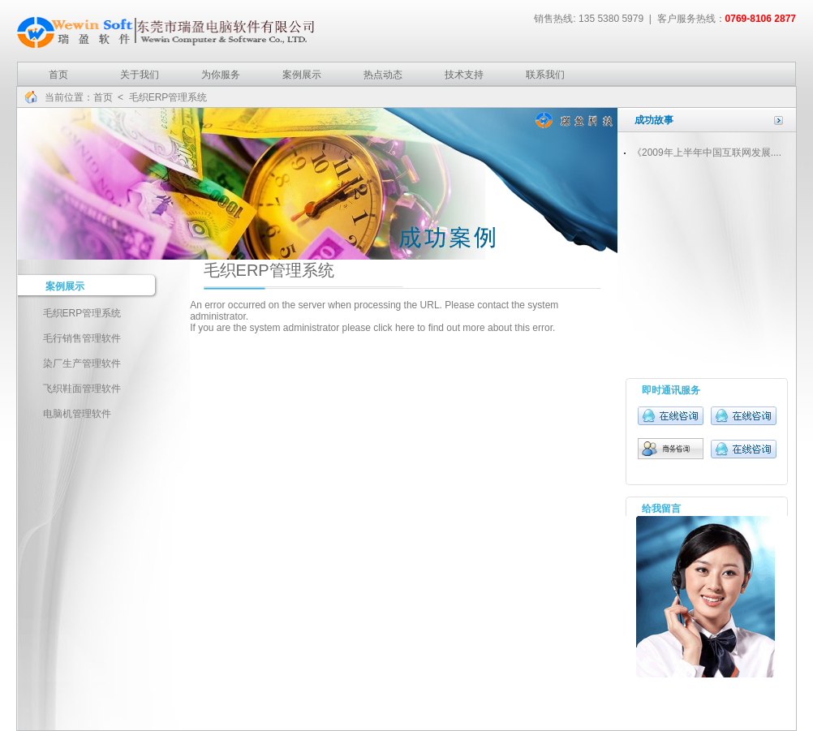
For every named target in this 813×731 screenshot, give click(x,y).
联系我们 (545, 74)
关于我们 (139, 74)
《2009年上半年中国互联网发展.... (706, 152)
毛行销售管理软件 (82, 338)
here (405, 327)
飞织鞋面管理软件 (82, 388)
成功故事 (653, 120)
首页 (58, 74)
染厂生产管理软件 (82, 363)
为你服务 (220, 74)
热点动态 (382, 74)
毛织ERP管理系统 (82, 313)
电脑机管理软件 (77, 413)
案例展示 (301, 74)
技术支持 (464, 74)
